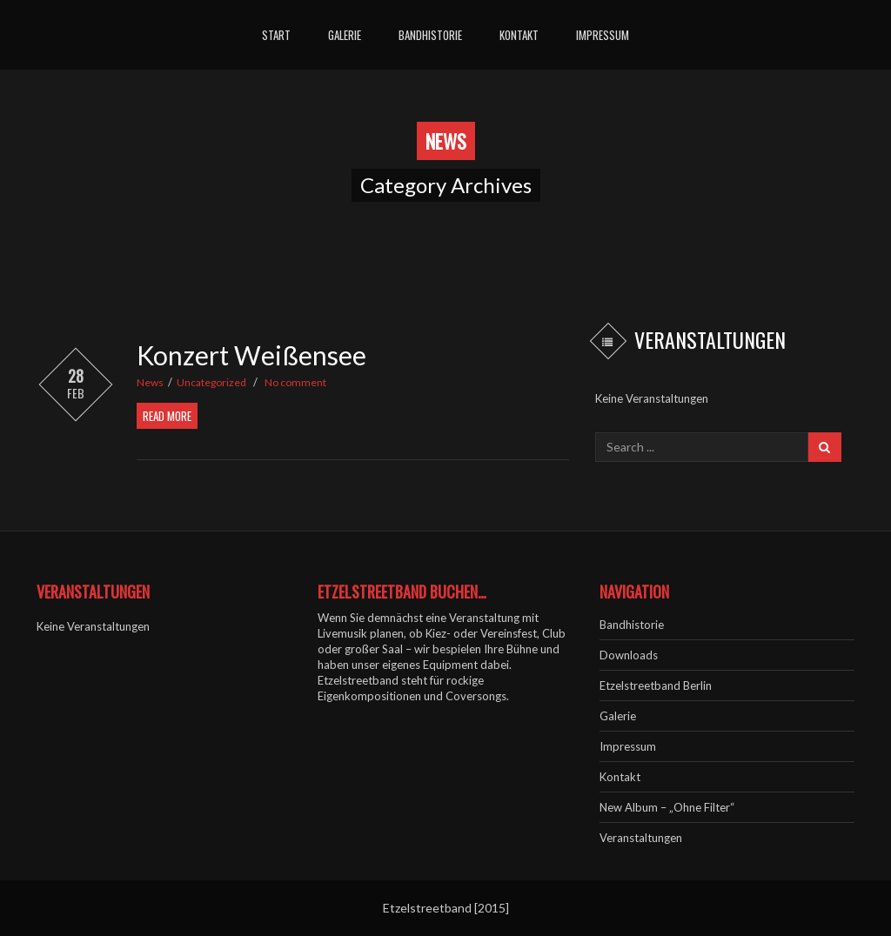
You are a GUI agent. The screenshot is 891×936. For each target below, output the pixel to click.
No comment (295, 382)
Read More (167, 416)
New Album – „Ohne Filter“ (667, 807)
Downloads (629, 655)
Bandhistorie (430, 34)
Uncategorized (211, 382)
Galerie (344, 34)
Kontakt (519, 34)
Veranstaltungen (641, 838)
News (150, 382)
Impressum (602, 34)
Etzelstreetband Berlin (656, 685)
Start (276, 34)
